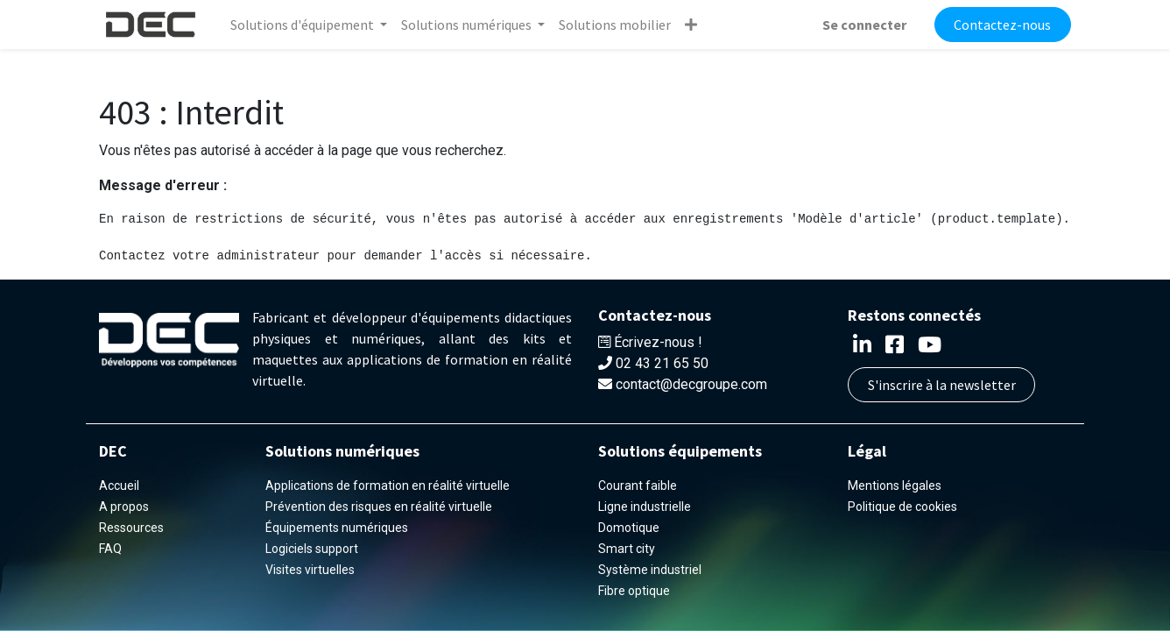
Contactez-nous (1002, 24)
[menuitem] (615, 24)
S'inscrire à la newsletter (942, 384)
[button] (691, 24)
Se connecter (864, 24)
